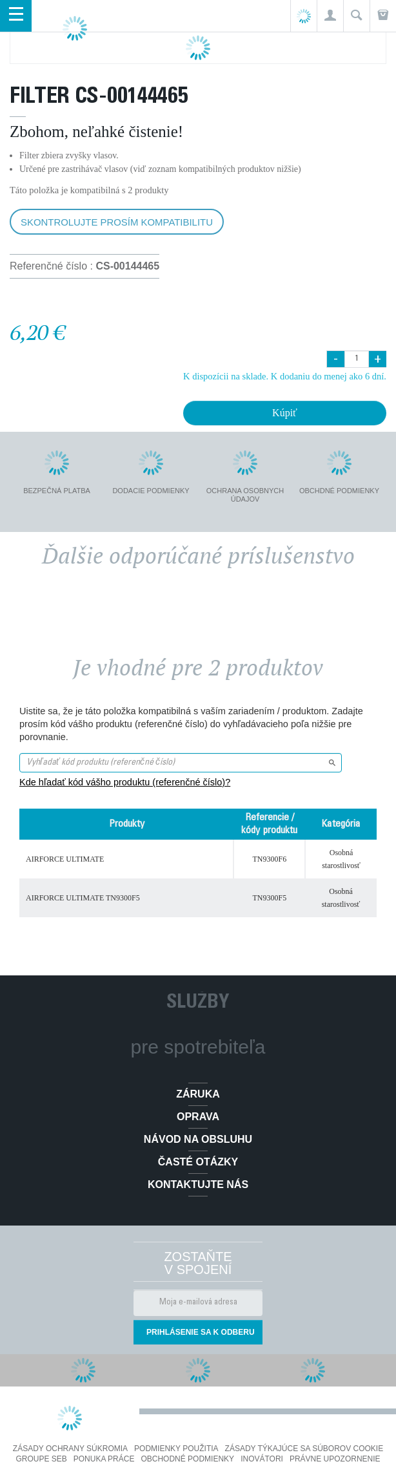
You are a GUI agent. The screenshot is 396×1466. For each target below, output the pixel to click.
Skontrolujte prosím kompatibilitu (117, 222)
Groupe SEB (40, 1458)
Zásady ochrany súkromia (70, 1448)
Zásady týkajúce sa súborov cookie (304, 1448)
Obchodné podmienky (187, 1458)
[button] (330, 16)
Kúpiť (284, 412)
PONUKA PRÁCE (104, 1458)
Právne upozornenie (335, 1458)
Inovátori (262, 1458)
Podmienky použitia (176, 1448)
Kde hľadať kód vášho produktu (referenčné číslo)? (124, 782)
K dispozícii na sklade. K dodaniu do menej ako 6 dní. (284, 376)
